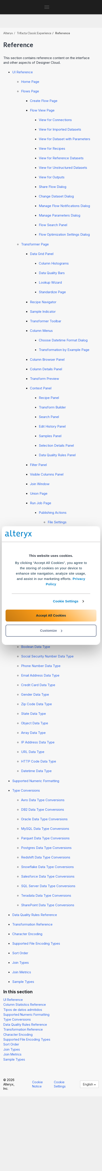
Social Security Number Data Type (47, 656)
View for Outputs (52, 177)
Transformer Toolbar (45, 321)
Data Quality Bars (52, 273)
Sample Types (23, 982)
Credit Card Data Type (38, 685)
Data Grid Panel (41, 254)
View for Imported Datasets (60, 129)
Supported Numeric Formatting (35, 781)
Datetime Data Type (36, 771)
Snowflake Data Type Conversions (47, 867)
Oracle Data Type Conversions (44, 819)
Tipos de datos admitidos (22, 1010)
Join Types (20, 962)
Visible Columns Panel (46, 474)
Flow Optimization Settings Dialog (64, 234)
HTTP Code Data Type (38, 761)
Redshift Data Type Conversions (45, 857)
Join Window (39, 484)
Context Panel (40, 388)
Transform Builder (52, 407)
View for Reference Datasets (61, 158)
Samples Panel (50, 436)
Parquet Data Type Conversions (45, 838)
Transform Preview (44, 378)
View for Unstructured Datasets (63, 167)
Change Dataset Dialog (56, 196)
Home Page (30, 82)
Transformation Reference (32, 924)
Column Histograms (54, 263)
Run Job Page (40, 503)
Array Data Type (33, 733)
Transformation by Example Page (64, 350)
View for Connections (55, 120)
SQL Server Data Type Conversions (48, 886)
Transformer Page (35, 244)
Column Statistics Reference (24, 1004)
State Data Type (33, 713)
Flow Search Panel (53, 225)
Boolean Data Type (35, 647)
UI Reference (22, 72)
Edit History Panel (52, 426)
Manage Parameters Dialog (59, 215)
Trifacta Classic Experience (34, 33)
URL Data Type (32, 752)
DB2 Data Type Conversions (42, 809)
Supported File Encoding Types (36, 943)
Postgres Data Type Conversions (46, 848)
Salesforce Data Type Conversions (48, 876)
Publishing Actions (53, 512)
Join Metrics (21, 972)
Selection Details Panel (56, 445)
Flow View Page (42, 110)
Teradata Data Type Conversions (46, 895)
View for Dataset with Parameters (64, 139)
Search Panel (49, 417)
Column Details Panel (46, 369)
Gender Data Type (35, 694)
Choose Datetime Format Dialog (63, 340)
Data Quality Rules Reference (34, 915)
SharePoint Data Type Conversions (47, 905)
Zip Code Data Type (36, 704)
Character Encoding (27, 934)
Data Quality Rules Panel (57, 455)
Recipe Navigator (43, 302)
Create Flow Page (43, 101)
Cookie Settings (65, 601)
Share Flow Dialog (52, 187)
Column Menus (41, 331)
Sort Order (20, 953)
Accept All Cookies (51, 615)
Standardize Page (52, 292)
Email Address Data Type (40, 675)
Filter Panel (38, 465)
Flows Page (30, 91)
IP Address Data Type (38, 742)
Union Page (38, 493)
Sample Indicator (43, 311)
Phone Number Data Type (41, 666)
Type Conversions (26, 790)
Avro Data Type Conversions (43, 800)
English (89, 1084)
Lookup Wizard (50, 282)
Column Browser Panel (47, 359)
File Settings (57, 522)
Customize (51, 630)
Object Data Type (34, 723)
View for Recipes (52, 148)
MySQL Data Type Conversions (45, 828)
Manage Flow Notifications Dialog (64, 206)
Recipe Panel (49, 398)
